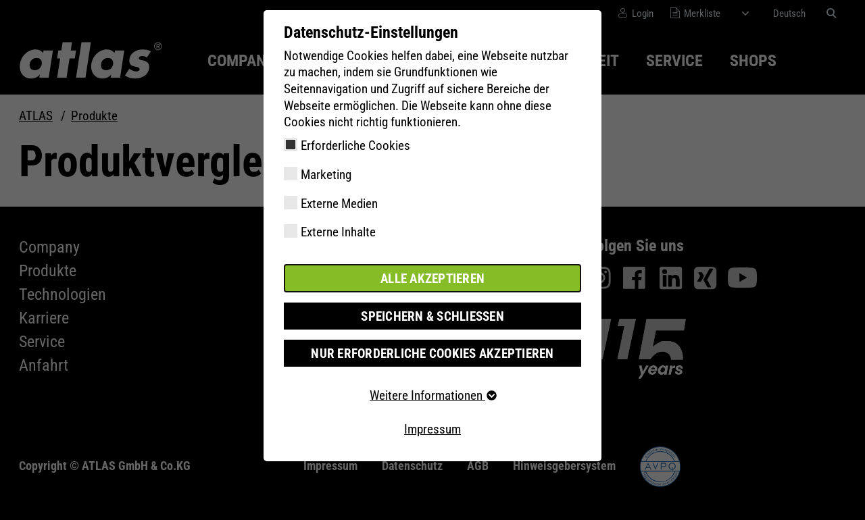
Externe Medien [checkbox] (339, 203)
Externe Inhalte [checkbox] (338, 232)
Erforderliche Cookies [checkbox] (355, 145)
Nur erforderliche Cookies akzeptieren (432, 353)
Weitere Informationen (432, 395)
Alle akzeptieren (432, 278)
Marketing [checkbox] (326, 174)
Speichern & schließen (432, 315)
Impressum (432, 428)
